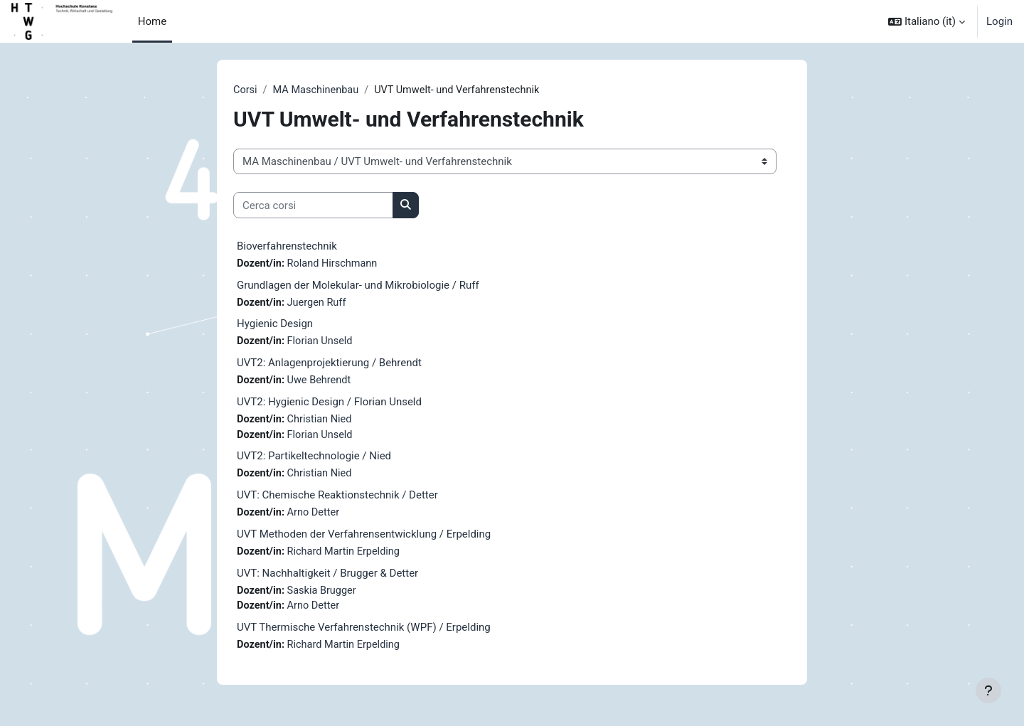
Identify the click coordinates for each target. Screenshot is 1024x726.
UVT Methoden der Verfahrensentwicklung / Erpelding (364, 539)
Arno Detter (316, 517)
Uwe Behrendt (322, 382)
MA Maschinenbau (318, 90)
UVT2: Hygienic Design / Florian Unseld (329, 404)
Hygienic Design (275, 325)
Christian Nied (322, 422)
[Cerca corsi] (313, 206)
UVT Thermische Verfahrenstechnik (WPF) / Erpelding (364, 633)
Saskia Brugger (325, 595)
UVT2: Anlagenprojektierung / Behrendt (329, 364)
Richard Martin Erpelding (347, 556)
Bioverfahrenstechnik (287, 246)
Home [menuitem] (152, 21)
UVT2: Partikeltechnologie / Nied (314, 460)
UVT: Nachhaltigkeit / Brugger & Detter (327, 578)
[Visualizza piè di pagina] (988, 690)
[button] (926, 21)
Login (999, 21)
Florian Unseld (322, 343)
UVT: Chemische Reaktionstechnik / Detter (337, 499)
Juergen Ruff (319, 303)
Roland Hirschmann (335, 264)
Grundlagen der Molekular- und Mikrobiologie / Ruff (358, 285)
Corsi (245, 90)
